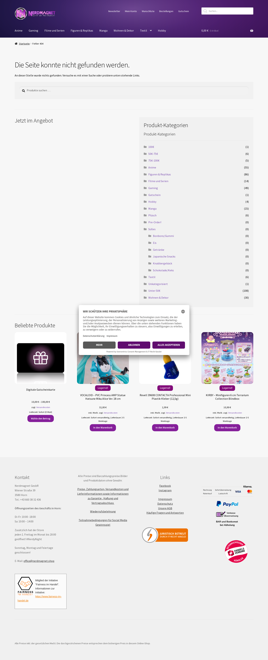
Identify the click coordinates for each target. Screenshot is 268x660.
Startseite (24, 43)
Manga (103, 30)
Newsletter (114, 11)
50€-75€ (153, 154)
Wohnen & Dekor (124, 30)
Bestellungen (166, 11)
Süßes (152, 229)
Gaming (33, 30)
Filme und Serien (54, 30)
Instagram (165, 490)
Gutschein (183, 11)
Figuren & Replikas (82, 30)
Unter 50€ (154, 290)
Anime (18, 30)
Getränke (158, 249)
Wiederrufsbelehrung (103, 511)
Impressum (165, 499)
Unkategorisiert (158, 284)
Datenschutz (165, 503)
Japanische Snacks (164, 256)
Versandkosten (43, 407)
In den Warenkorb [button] (102, 427)
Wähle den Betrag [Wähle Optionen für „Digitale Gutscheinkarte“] (40, 418)
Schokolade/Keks (163, 270)
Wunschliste (148, 11)
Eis (154, 243)
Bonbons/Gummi (163, 236)
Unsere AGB (165, 508)
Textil (143, 30)
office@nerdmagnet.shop (39, 561)
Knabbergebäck (162, 263)
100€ (151, 147)
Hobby (162, 30)
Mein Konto (131, 11)
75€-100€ (153, 160)
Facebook (165, 485)
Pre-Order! (154, 222)
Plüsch (152, 215)
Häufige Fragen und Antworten (165, 512)
